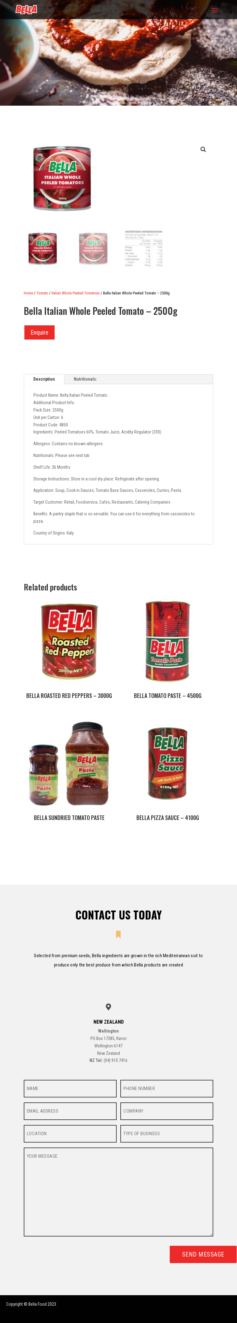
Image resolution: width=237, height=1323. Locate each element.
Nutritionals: (85, 379)
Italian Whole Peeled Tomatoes (76, 293)
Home (28, 293)
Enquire (39, 332)
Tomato (42, 293)
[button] (203, 149)
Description (44, 379)
